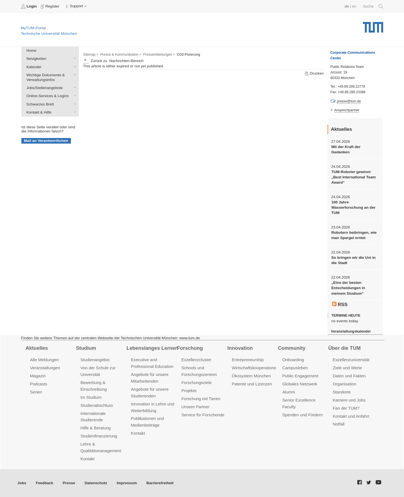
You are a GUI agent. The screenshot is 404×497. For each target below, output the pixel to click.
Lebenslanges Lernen (152, 348)
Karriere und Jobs (349, 400)
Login (29, 6)
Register (51, 6)
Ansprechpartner (346, 110)
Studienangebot (95, 359)
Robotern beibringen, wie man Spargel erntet (353, 235)
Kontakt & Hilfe (73, 111)
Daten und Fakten (349, 375)
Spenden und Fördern (302, 414)
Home (31, 50)
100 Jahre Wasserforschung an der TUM (353, 207)
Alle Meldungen (44, 359)
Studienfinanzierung (99, 436)
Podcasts (38, 384)
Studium (86, 348)
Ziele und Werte (347, 367)
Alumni (288, 392)
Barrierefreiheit (159, 483)
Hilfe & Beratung (96, 427)
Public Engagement (300, 375)
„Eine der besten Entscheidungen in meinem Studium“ (348, 288)
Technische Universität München (373, 25)
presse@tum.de (349, 101)
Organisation (344, 384)
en (354, 6)
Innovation (240, 348)
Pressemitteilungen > (159, 54)
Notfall (338, 424)
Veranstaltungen (45, 367)
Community (291, 348)
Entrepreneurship (248, 359)
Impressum (127, 483)
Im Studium (91, 397)
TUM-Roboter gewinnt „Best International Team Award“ (353, 177)
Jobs (22, 483)
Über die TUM (344, 348)
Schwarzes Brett (73, 103)
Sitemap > (90, 54)
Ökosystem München (251, 375)
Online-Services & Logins (73, 95)
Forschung (190, 348)
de (347, 6)
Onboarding (293, 359)
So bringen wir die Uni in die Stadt (353, 260)
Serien (36, 392)
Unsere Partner (195, 406)
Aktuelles (37, 348)
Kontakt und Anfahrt (351, 416)
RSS (340, 304)
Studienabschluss (97, 405)
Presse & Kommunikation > (120, 54)
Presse (69, 483)
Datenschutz (96, 483)
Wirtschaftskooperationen (255, 367)
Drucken (314, 73)
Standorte (342, 392)
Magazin (38, 375)
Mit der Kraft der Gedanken (345, 149)
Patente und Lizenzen (252, 384)
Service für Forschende (203, 414)
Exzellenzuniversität (351, 359)
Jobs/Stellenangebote (73, 87)
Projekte (189, 390)
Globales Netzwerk (299, 384)
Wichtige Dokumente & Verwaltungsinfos (73, 74)
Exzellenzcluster (196, 359)
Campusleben (295, 367)
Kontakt (88, 458)
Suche (373, 6)
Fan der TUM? (346, 408)
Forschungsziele (196, 382)
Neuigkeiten (73, 58)
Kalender (73, 66)
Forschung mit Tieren (200, 398)
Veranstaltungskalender (351, 331)
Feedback (44, 483)
